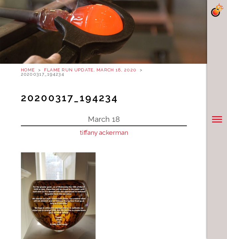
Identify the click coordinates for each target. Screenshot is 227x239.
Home (28, 69)
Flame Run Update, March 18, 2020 (90, 69)
